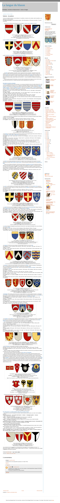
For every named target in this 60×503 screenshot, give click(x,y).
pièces (12, 453)
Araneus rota (52, 205)
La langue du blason (13, 5)
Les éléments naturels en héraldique (52, 96)
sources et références (49, 69)
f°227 (20, 407)
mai (47, 148)
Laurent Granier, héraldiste (50, 120)
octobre (48, 142)
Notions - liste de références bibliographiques (51, 155)
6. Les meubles (48, 53)
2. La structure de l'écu (49, 48)
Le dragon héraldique (51, 85)
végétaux (47, 72)
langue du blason (48, 67)
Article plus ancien (39, 490)
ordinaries (8, 453)
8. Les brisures (48, 55)
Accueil (23, 490)
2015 (47, 134)
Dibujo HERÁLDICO (49, 183)
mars (47, 151)
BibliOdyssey (48, 180)
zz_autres (47, 73)
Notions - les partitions (50, 153)
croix (46, 65)
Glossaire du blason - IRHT (50, 110)
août (47, 144)
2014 (47, 135)
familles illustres (48, 66)
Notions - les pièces (49, 152)
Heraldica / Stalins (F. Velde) (50, 111)
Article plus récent (6, 490)
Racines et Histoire (48, 125)
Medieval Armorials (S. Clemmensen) (49, 122)
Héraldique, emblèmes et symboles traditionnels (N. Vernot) (51, 119)
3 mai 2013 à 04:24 (12, 460)
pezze (10, 453)
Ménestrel (47, 123)
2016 (47, 133)
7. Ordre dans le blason (49, 54)
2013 (47, 137)
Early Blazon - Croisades (49, 109)
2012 (47, 138)
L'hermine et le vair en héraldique (53, 80)
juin (47, 147)
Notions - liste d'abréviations (51, 157)
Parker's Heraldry (48, 124)
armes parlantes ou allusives (50, 60)
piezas (14, 453)
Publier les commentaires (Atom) (12, 492)
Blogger (53, 500)
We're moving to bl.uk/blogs (50, 212)
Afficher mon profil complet (49, 176)
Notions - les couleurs (52, 101)
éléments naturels (48, 74)
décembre (48, 139)
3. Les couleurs (48, 49)
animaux (47, 59)
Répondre (7, 472)
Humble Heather (48, 181)
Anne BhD (47, 174)
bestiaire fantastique (49, 64)
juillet (47, 146)
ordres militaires (48, 68)
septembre (48, 143)
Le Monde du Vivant (49, 204)
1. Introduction (48, 47)
